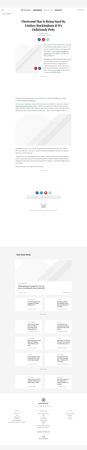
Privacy (43, 422)
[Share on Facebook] (39, 39)
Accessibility (43, 425)
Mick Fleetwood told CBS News (24, 111)
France (70, 422)
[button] (78, 11)
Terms (43, 420)
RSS (43, 429)
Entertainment (35, 202)
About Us (17, 418)
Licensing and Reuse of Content (17, 427)
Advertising (17, 422)
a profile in (29, 105)
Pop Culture (57, 202)
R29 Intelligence (17, 425)
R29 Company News (43, 418)
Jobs (17, 420)
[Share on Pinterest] (43, 39)
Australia (70, 423)
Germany (70, 420)
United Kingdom (70, 418)
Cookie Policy (43, 423)
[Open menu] (2, 9)
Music (28, 202)
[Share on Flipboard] (45, 197)
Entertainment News (46, 202)
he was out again (55, 70)
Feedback (17, 423)
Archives (43, 427)
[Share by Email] (47, 39)
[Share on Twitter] (41, 197)
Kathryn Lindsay (43, 33)
